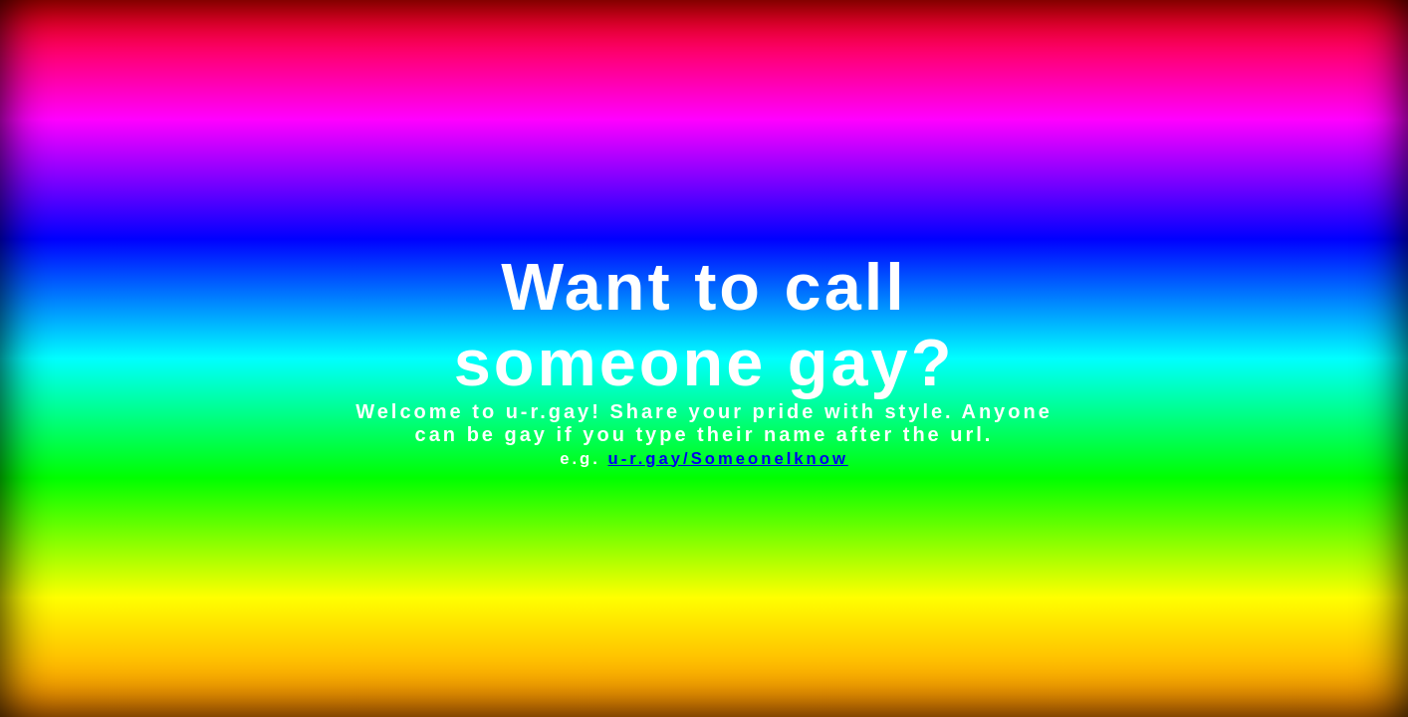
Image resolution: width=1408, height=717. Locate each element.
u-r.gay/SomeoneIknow (727, 458)
